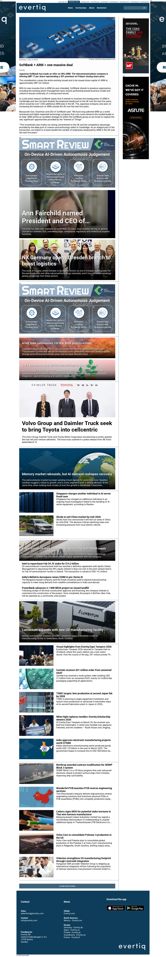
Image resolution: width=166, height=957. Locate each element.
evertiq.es (95, 2)
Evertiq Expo (81, 8)
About (91, 8)
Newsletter (101, 8)
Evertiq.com (69, 913)
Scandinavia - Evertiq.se (74, 935)
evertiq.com (73, 2)
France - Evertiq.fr (72, 937)
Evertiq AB (32, 7)
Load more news (67, 886)
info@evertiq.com (29, 920)
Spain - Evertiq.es (72, 930)
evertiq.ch (62, 2)
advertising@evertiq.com (32, 913)
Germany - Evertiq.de (73, 927)
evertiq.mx (124, 2)
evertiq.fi (104, 2)
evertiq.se (144, 2)
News (70, 8)
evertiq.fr (114, 2)
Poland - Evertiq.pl (72, 932)
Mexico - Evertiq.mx (73, 920)
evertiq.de (84, 2)
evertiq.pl (134, 2)
